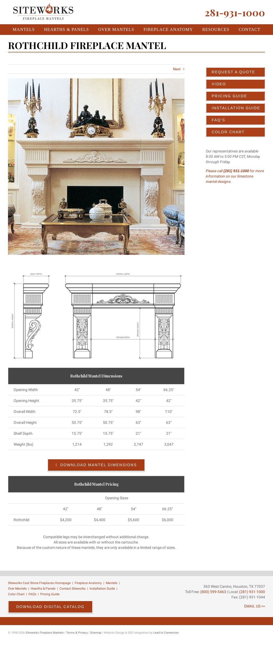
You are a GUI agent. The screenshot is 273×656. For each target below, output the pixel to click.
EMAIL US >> (254, 606)
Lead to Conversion (166, 632)
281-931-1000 (235, 12)
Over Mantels (17, 588)
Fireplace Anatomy (88, 583)
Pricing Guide (49, 594)
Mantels (111, 583)
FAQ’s (32, 594)
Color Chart (16, 594)
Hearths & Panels (43, 588)
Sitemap (95, 632)
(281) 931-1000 (236, 171)
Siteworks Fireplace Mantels (45, 632)
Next (177, 69)
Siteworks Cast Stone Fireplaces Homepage (39, 583)
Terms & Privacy (77, 632)
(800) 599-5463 (212, 592)
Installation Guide (102, 588)
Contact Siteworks (72, 588)
